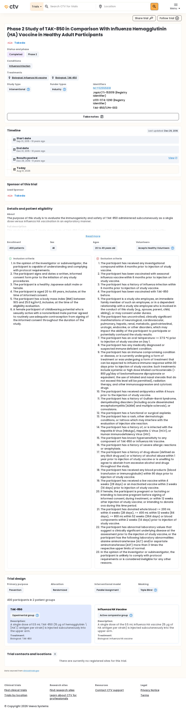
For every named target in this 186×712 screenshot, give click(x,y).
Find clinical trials (15, 690)
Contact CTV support (109, 690)
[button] (20, 66)
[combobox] (71, 6)
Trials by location (15, 695)
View (172, 158)
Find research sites (62, 690)
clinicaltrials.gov (31, 670)
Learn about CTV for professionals (63, 697)
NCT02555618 (102, 88)
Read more (93, 236)
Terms (145, 695)
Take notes (93, 116)
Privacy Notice (150, 690)
